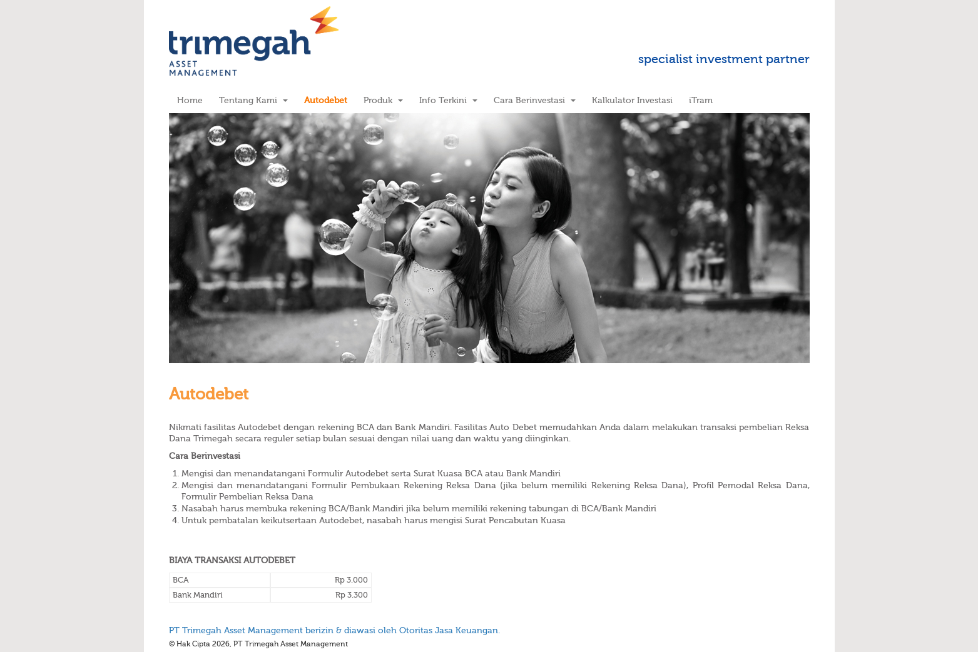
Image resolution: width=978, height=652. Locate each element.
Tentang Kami (253, 100)
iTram (701, 100)
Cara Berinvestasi (535, 100)
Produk (383, 100)
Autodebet (325, 100)
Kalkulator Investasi (632, 100)
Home (190, 100)
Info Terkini (448, 100)
